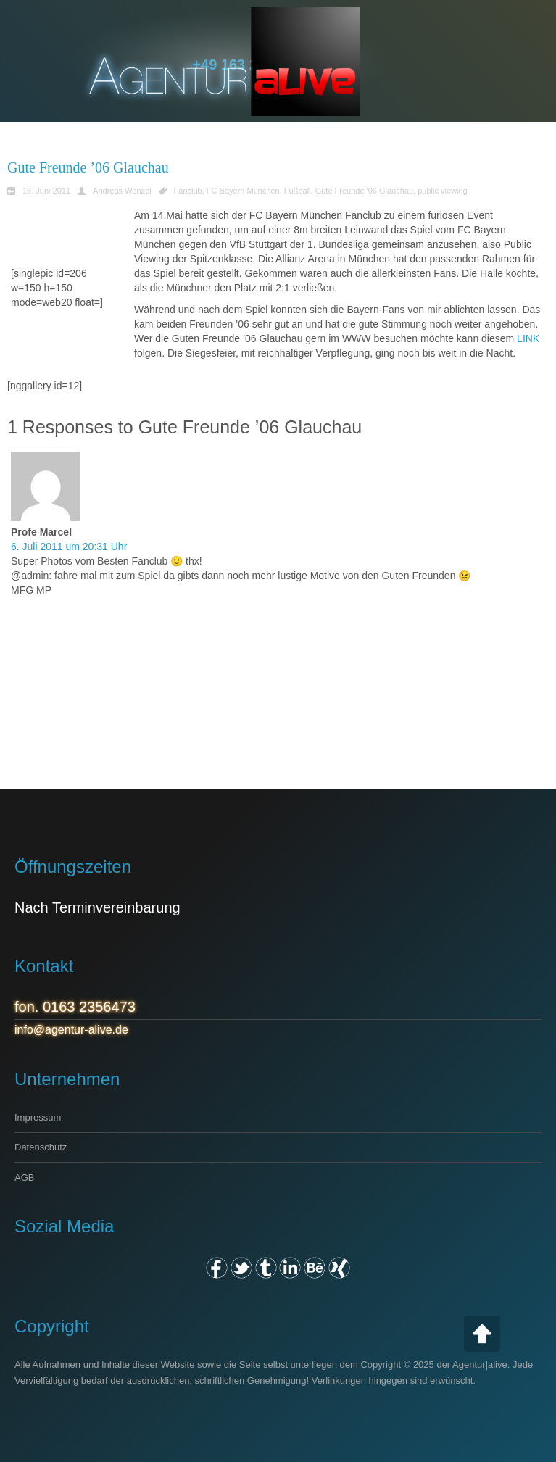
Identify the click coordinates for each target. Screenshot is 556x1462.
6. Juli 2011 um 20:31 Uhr (69, 546)
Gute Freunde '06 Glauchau (364, 190)
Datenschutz (40, 1147)
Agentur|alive (479, 1364)
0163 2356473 (89, 1007)
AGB (24, 1177)
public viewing (442, 190)
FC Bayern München (243, 190)
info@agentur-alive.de (71, 1029)
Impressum (37, 1117)
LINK (528, 338)
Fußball (297, 190)
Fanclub (188, 190)
